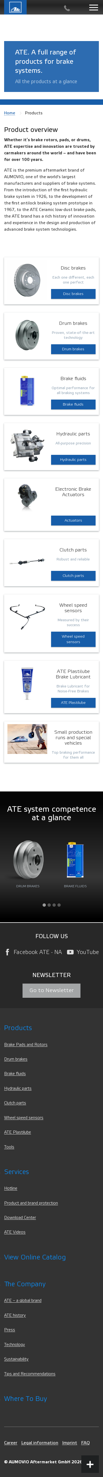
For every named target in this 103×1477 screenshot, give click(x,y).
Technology (14, 1344)
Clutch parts (73, 576)
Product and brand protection (31, 1203)
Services (16, 1172)
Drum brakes (73, 349)
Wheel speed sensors (73, 639)
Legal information (39, 1442)
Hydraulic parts (73, 460)
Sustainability (16, 1359)
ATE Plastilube (73, 703)
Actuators (73, 520)
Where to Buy (25, 1399)
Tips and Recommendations (29, 1374)
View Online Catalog (35, 1257)
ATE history (15, 1315)
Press (9, 1330)
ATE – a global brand (22, 1300)
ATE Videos (15, 1232)
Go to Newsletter (51, 990)
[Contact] (67, 8)
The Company (25, 1284)
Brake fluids (73, 404)
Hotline (10, 1188)
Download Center (20, 1217)
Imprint (69, 1442)
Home (9, 113)
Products (18, 1028)
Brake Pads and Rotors (26, 1044)
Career (10, 1442)
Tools (9, 1147)
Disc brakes (73, 294)
